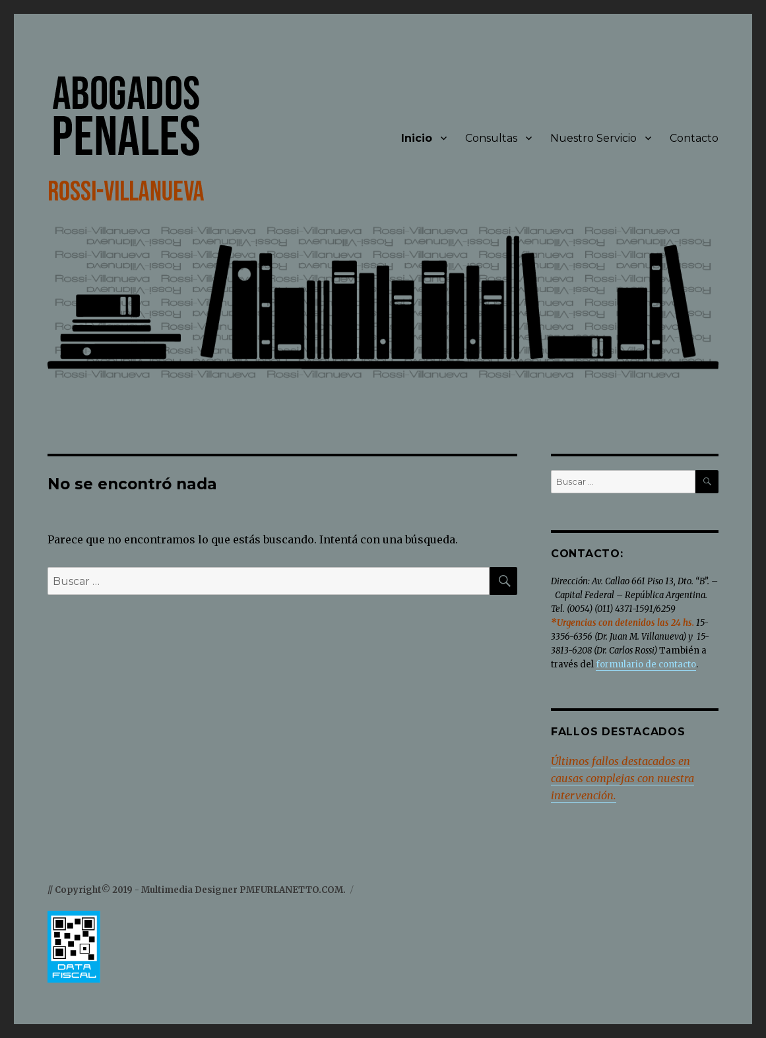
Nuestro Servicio (593, 138)
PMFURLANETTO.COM (291, 890)
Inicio (416, 138)
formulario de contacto (646, 664)
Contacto (694, 138)
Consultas (491, 138)
